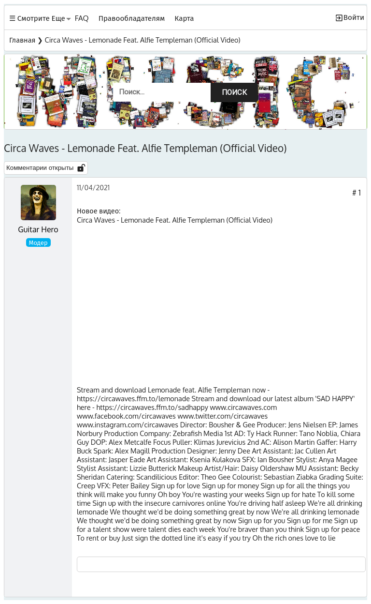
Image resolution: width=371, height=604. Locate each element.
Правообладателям (132, 18)
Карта (184, 18)
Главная (22, 39)
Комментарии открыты (46, 168)
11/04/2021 (93, 187)
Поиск (234, 92)
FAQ (82, 18)
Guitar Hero (38, 229)
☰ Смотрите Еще (37, 18)
